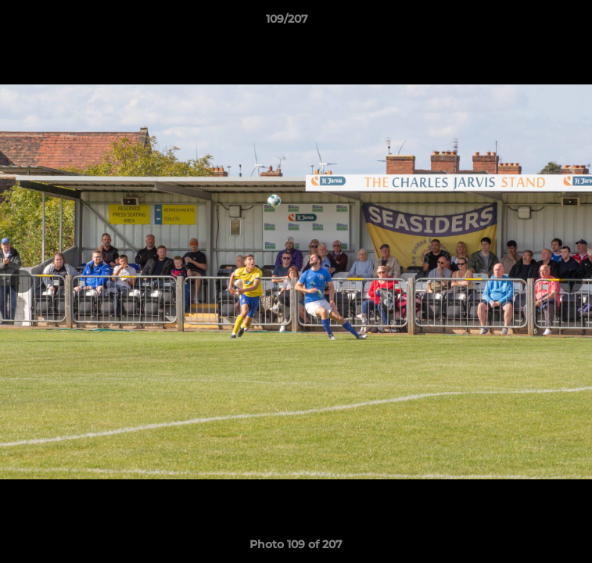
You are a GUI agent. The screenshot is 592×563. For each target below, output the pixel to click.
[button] (535, 23)
